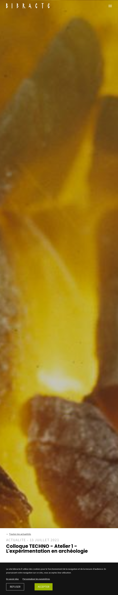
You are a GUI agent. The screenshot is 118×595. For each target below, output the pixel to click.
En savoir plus (12, 579)
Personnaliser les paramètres (36, 579)
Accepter (43, 586)
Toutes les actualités (20, 534)
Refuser (15, 586)
